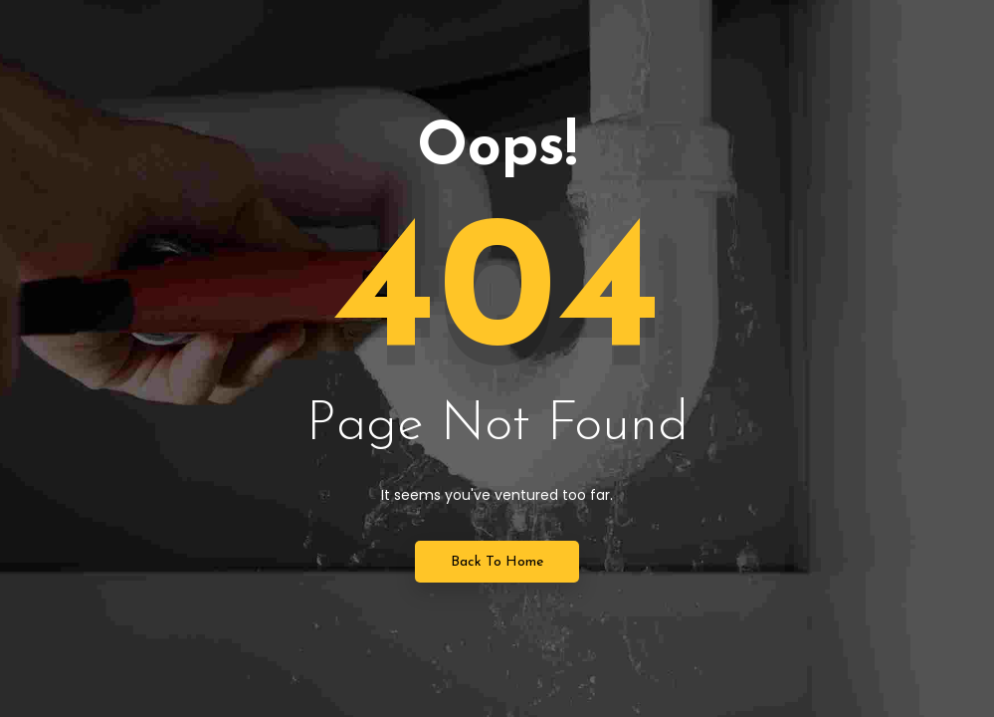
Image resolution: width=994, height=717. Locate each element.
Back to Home (497, 562)
